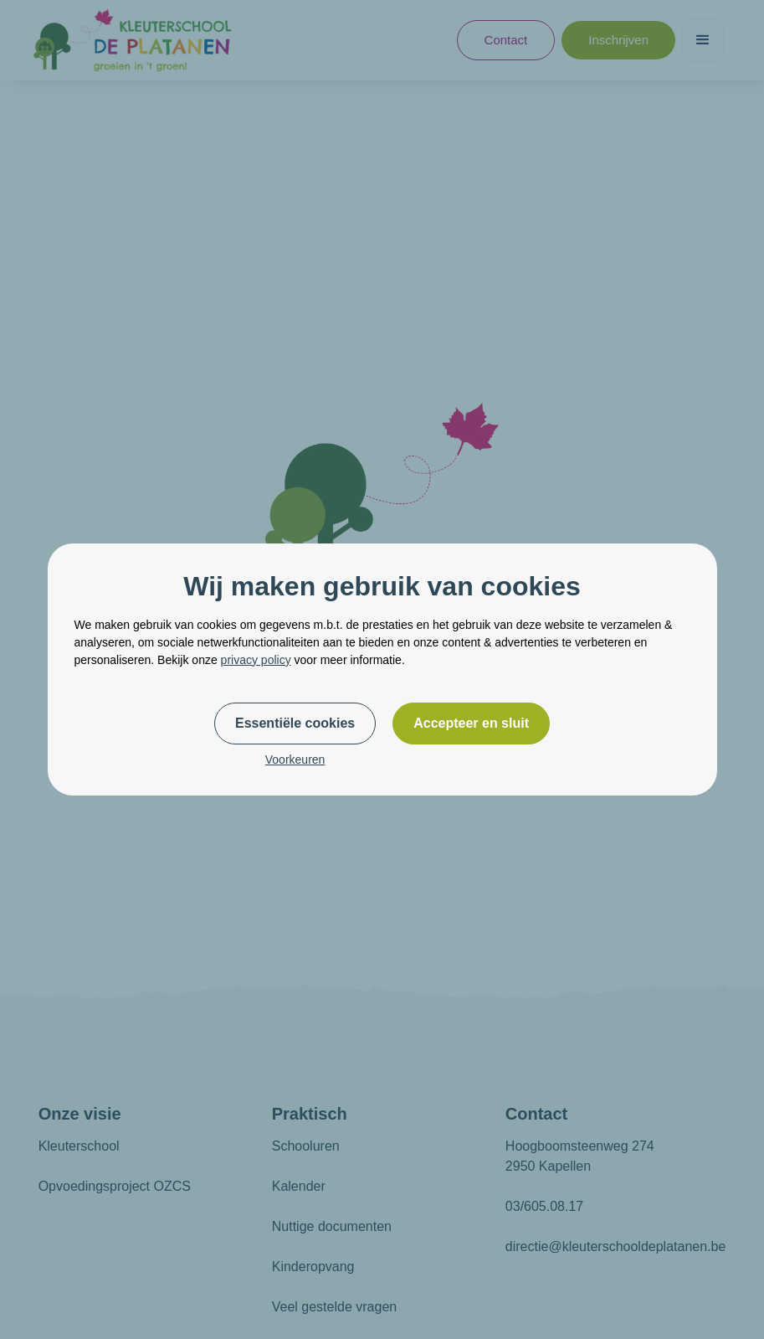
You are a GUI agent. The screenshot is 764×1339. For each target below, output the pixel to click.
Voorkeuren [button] (295, 759)
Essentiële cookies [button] (295, 723)
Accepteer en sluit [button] (471, 723)
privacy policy (256, 660)
